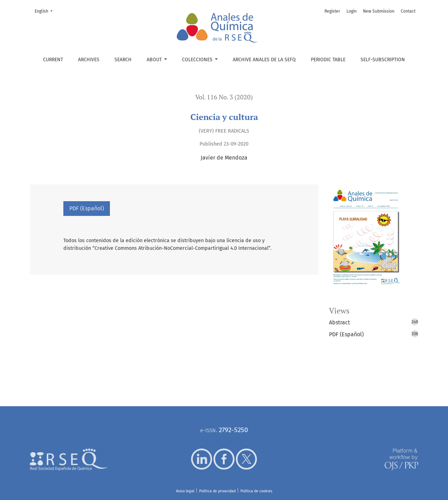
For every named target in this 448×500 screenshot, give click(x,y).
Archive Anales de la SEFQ (264, 60)
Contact (408, 11)
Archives (88, 60)
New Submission (378, 11)
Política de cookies (256, 491)
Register (332, 11)
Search (123, 60)
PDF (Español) (86, 208)
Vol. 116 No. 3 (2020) (224, 97)
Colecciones (198, 60)
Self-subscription (382, 60)
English (45, 11)
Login (351, 11)
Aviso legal (185, 491)
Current (53, 60)
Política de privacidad (217, 491)
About (155, 60)
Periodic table (328, 60)
